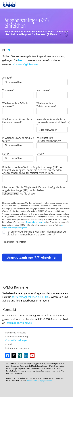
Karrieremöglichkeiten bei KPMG (35, 297)
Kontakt (9, 344)
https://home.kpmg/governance (39, 380)
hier (20, 60)
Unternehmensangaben (17, 348)
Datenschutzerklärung (35, 222)
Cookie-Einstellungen (16, 340)
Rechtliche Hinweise (15, 332)
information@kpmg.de (19, 322)
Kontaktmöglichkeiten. (25, 64)
